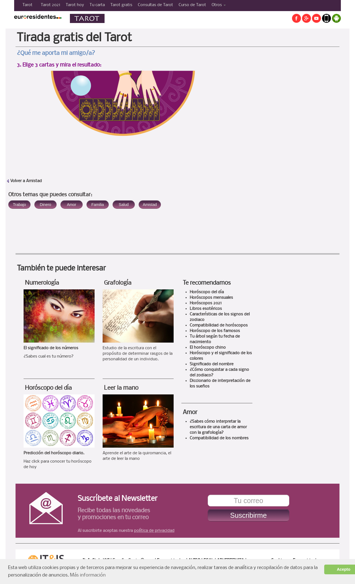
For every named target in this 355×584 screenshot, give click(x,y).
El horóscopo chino (208, 347)
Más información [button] (88, 575)
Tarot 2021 (50, 5)
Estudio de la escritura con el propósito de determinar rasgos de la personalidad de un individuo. (138, 353)
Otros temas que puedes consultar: (50, 195)
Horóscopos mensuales (211, 297)
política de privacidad (154, 531)
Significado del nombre (212, 364)
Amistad (34, 181)
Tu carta (97, 5)
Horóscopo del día (48, 388)
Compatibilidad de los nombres (219, 438)
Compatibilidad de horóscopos (219, 325)
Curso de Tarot (192, 5)
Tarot (27, 5)
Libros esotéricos (206, 309)
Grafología (117, 283)
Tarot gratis (121, 5)
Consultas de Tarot (155, 5)
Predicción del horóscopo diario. (54, 453)
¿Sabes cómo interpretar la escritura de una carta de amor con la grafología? (218, 427)
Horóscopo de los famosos (215, 331)
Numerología (42, 283)
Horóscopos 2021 (206, 303)
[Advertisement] (283, 120)
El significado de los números (51, 348)
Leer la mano (121, 388)
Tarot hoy (75, 5)
